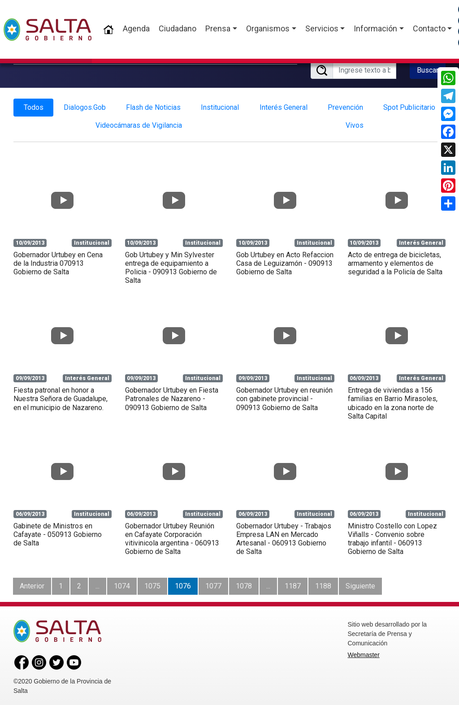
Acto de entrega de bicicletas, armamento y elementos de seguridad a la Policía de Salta (395, 261)
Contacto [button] (429, 28)
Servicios (321, 28)
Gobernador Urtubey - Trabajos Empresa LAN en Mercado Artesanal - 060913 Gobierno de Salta (283, 537)
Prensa (217, 28)
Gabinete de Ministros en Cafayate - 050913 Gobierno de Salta (57, 532)
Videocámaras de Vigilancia (138, 123)
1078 (244, 584)
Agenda (136, 28)
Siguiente (360, 584)
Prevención (345, 105)
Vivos (355, 123)
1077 (213, 584)
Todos (33, 105)
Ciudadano (177, 28)
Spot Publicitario (409, 105)
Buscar (427, 69)
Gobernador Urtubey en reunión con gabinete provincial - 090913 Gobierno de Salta (284, 397)
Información (375, 28)
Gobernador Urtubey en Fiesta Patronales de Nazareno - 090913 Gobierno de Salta (171, 397)
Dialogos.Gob (85, 105)
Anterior (32, 584)
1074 (122, 584)
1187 (293, 584)
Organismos (268, 28)
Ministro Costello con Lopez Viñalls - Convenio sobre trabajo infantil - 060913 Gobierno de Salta (392, 537)
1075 (152, 584)
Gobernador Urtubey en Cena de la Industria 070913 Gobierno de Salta (58, 261)
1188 (323, 584)
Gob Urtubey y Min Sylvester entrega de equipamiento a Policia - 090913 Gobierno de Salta (171, 265)
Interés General (283, 105)
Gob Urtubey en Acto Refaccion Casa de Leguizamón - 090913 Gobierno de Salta (284, 261)
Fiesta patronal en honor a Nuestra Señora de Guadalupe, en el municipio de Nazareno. (60, 397)
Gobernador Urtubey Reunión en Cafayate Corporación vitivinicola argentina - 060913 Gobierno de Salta (172, 537)
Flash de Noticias (153, 105)
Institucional (220, 105)
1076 (183, 584)
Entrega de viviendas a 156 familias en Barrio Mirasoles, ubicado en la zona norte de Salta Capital (392, 401)
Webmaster (364, 653)
